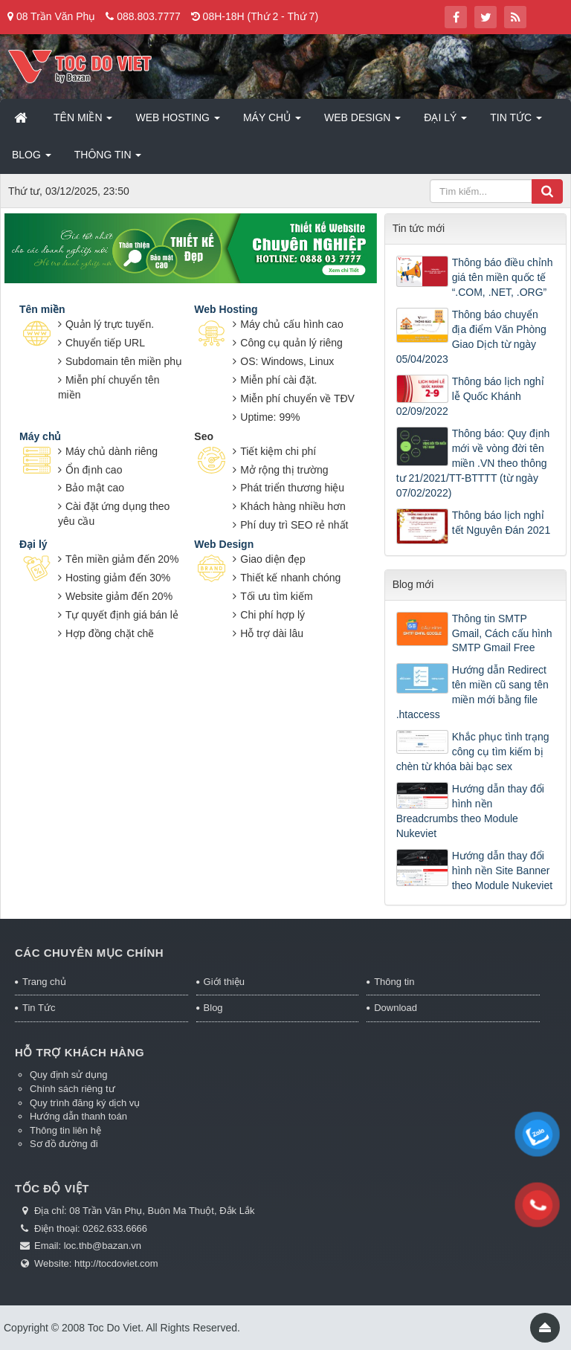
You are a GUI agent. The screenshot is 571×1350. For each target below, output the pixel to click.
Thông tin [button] (108, 159)
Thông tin (394, 981)
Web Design (224, 544)
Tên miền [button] (83, 122)
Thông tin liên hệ (65, 1130)
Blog (213, 1007)
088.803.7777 (149, 16)
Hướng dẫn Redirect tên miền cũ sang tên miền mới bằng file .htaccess (472, 692)
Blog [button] (31, 159)
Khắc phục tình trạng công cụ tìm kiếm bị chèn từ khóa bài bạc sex (472, 751)
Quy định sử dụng (69, 1074)
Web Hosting (225, 309)
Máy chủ (40, 436)
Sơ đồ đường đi (64, 1143)
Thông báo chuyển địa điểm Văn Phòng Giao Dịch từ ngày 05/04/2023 (471, 337)
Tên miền (42, 309)
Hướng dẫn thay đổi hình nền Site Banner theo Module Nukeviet (502, 870)
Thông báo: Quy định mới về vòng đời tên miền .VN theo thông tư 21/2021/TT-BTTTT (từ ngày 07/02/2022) (473, 463)
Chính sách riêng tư (72, 1088)
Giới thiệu (224, 981)
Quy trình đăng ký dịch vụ (85, 1102)
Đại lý (33, 544)
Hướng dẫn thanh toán (78, 1116)
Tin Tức (38, 1007)
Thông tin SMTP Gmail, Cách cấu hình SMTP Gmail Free (502, 633)
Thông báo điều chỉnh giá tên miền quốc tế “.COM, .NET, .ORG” (502, 277)
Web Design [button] (362, 122)
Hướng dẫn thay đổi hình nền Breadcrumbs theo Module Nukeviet (470, 811)
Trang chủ (44, 981)
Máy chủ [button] (272, 122)
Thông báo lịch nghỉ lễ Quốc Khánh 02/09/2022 (470, 396)
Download (395, 1007)
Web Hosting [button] (177, 122)
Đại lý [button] (445, 122)
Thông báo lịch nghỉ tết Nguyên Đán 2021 (501, 522)
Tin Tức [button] (516, 122)
